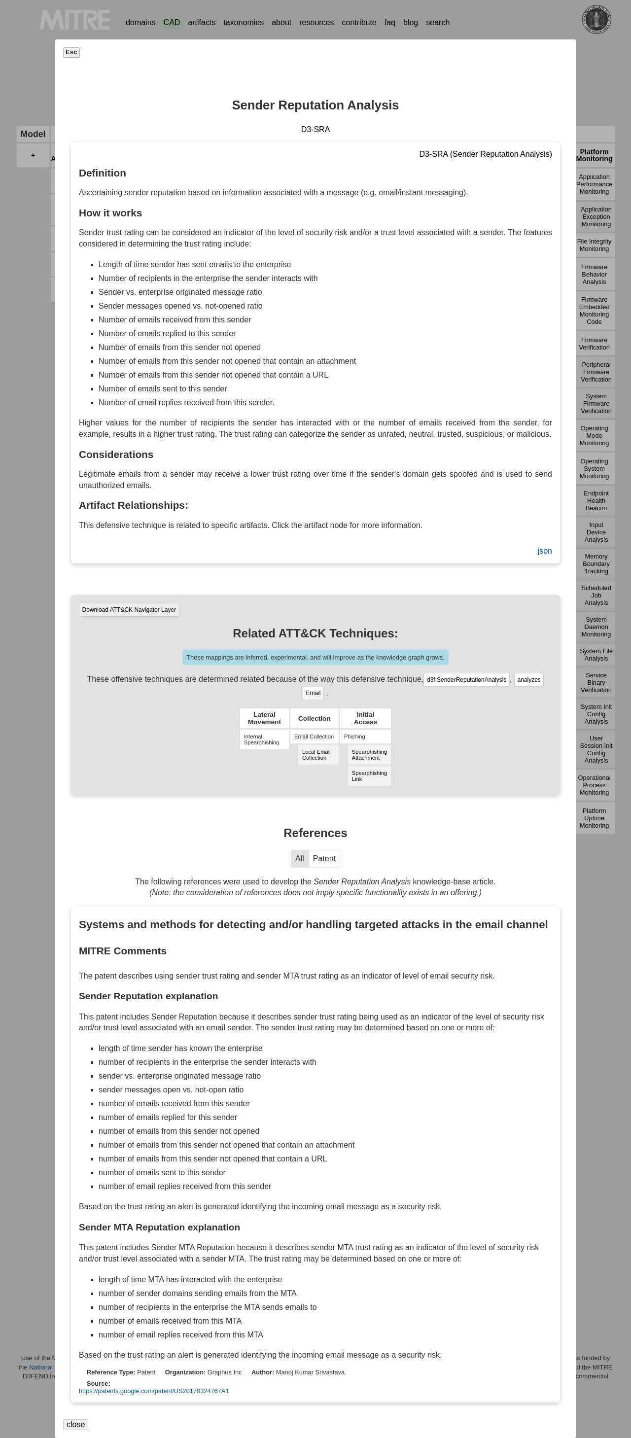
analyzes (528, 679)
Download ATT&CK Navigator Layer (129, 609)
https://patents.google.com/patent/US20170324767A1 (154, 1391)
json (545, 551)
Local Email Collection (316, 755)
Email (313, 693)
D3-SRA (315, 129)
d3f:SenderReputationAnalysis (466, 679)
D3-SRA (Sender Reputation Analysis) (486, 154)
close (76, 1424)
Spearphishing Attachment (369, 755)
